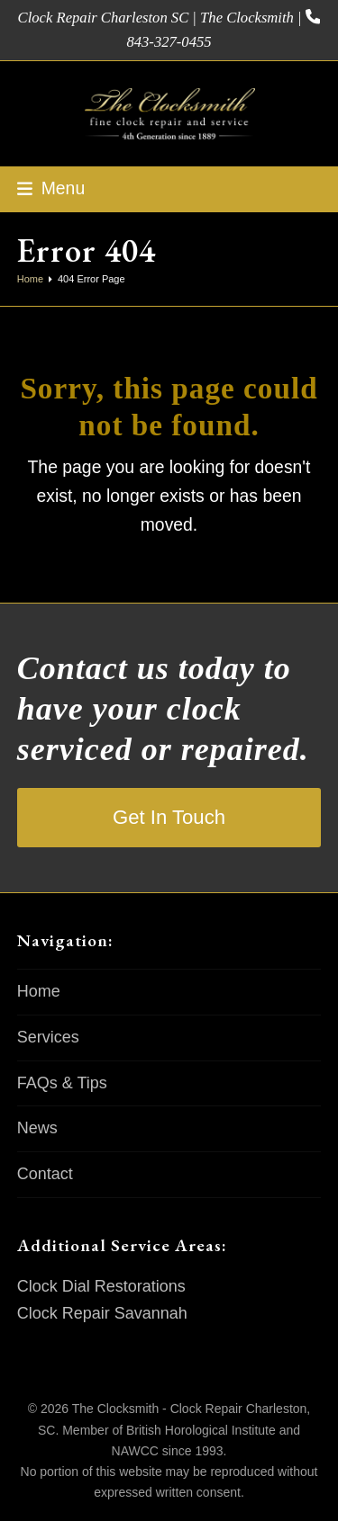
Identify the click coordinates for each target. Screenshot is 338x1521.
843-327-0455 (168, 41)
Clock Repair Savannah (102, 1313)
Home (38, 991)
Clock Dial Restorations (101, 1286)
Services (48, 1037)
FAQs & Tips (62, 1083)
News (37, 1128)
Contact (45, 1174)
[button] (51, 188)
